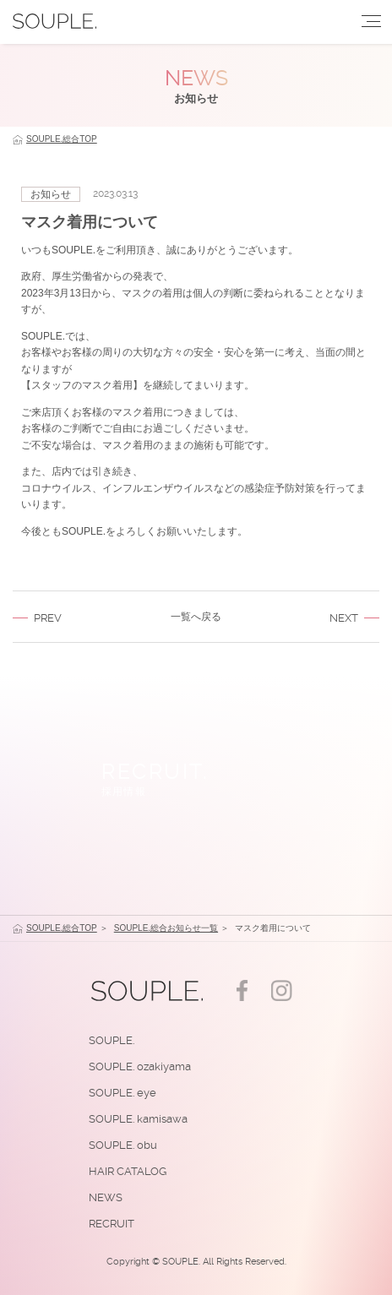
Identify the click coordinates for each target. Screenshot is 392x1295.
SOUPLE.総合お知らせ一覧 (166, 928)
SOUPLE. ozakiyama (140, 1066)
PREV (48, 617)
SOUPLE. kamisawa (138, 1118)
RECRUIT (111, 1223)
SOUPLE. (111, 1040)
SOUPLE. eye (122, 1092)
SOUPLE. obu (123, 1145)
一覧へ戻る (196, 617)
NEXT (343, 617)
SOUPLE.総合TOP (61, 139)
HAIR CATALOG (127, 1171)
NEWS (105, 1197)
